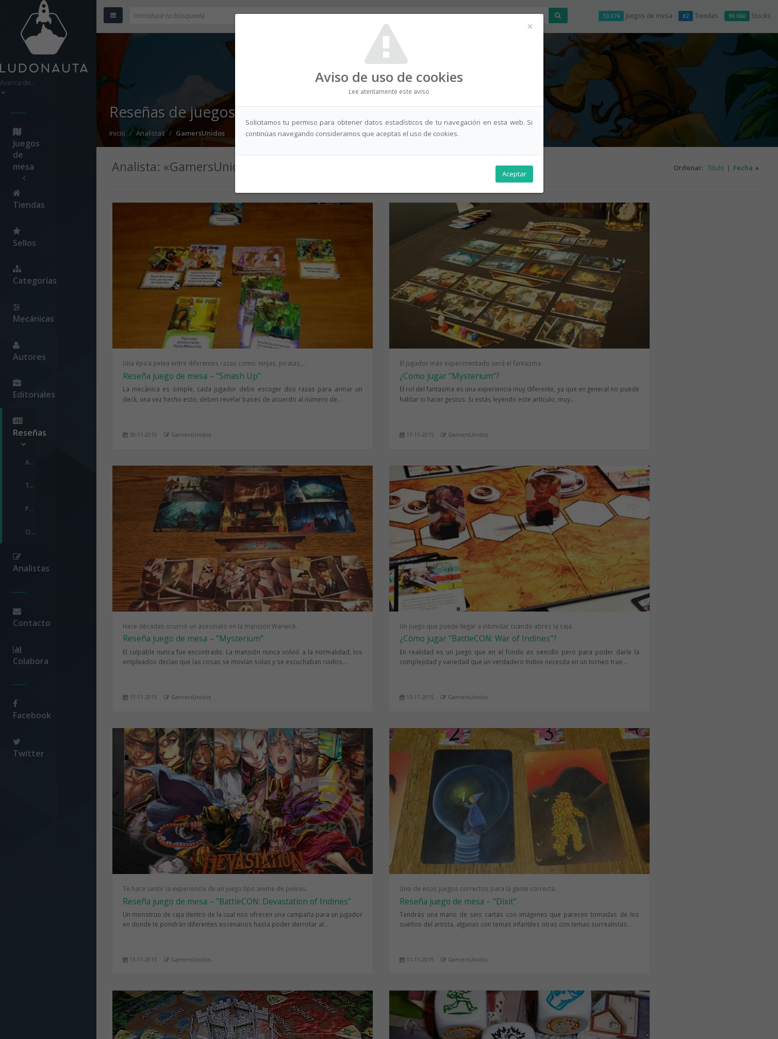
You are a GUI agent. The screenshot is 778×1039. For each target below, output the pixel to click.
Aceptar (514, 175)
